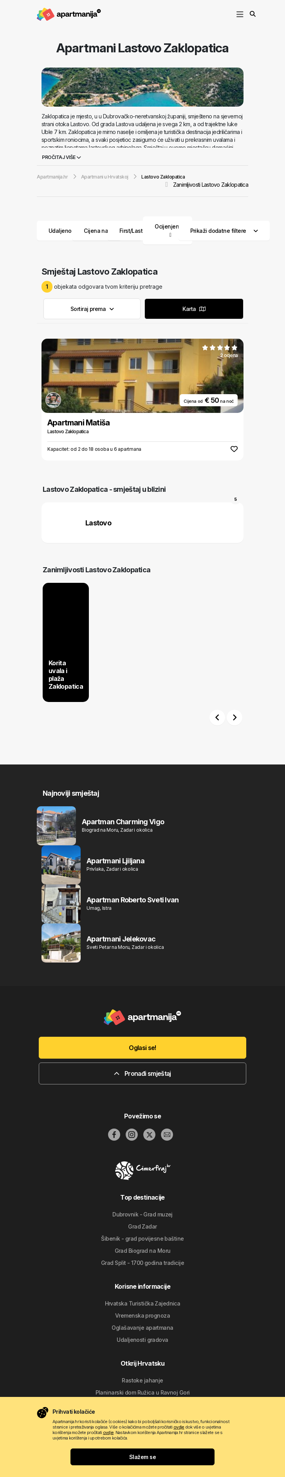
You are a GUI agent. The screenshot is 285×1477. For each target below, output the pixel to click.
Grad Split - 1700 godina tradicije (142, 1262)
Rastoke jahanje (142, 1380)
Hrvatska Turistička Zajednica (142, 1303)
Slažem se (142, 1457)
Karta (193, 308)
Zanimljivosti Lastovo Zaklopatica (210, 184)
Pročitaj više (61, 157)
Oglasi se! (142, 1048)
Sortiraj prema (92, 308)
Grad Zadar (142, 1226)
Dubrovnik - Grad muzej (142, 1214)
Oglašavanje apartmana (142, 1327)
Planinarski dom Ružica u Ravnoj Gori (143, 1392)
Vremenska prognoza (142, 1315)
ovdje (178, 1427)
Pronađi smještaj (142, 1073)
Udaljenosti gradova (142, 1339)
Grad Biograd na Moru (143, 1250)
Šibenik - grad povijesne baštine (142, 1238)
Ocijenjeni (167, 226)
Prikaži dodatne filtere (224, 230)
